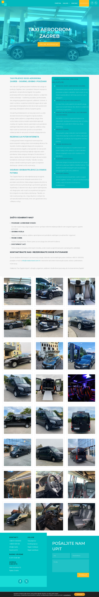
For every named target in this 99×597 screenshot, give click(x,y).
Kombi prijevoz (29, 544)
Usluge (65, 3)
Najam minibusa (29, 547)
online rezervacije (49, 44)
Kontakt (74, 3)
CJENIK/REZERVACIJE (84, 3)
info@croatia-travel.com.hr (31, 260)
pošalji (83, 575)
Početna (58, 3)
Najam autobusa (29, 550)
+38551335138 (13, 544)
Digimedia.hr (53, 595)
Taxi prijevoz (28, 541)
